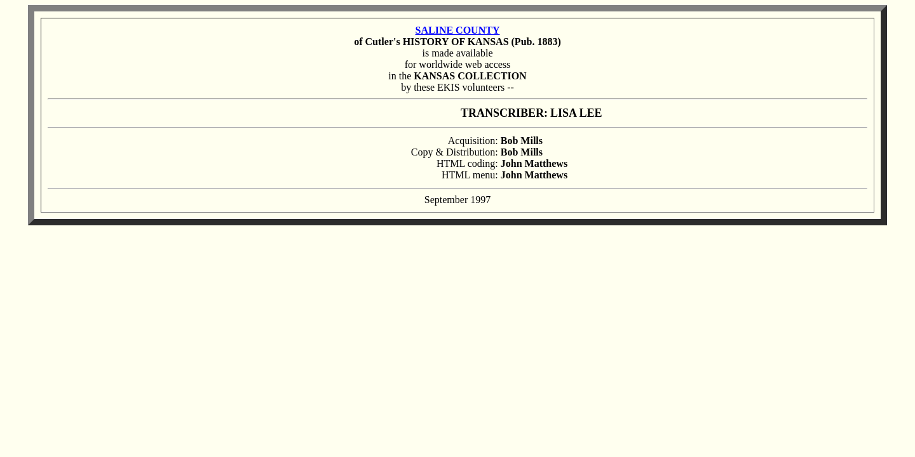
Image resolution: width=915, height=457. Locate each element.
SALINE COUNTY (458, 30)
